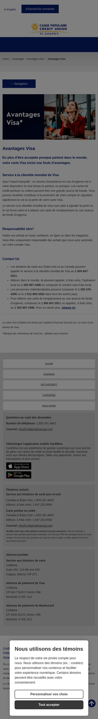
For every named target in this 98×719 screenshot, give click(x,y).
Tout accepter (49, 704)
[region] (49, 678)
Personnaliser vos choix (49, 694)
